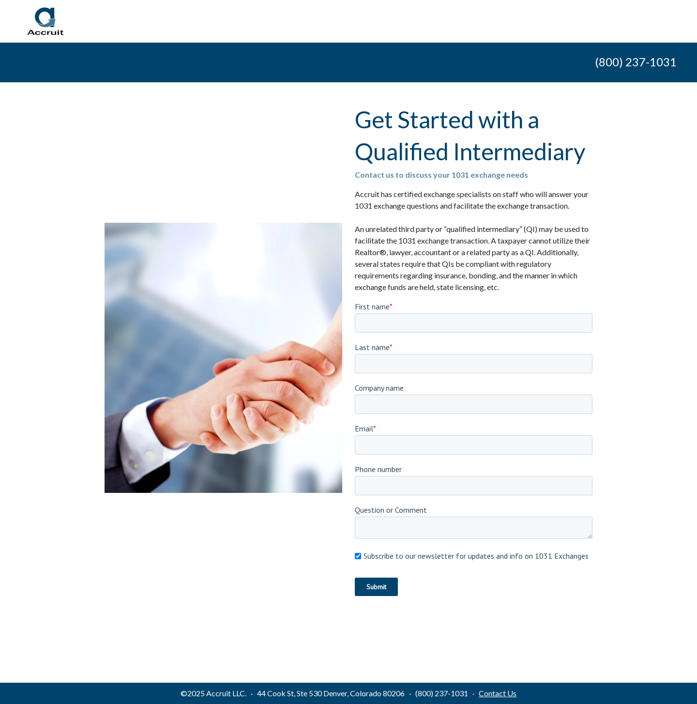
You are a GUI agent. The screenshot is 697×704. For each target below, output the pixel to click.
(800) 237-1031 (636, 62)
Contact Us (497, 693)
